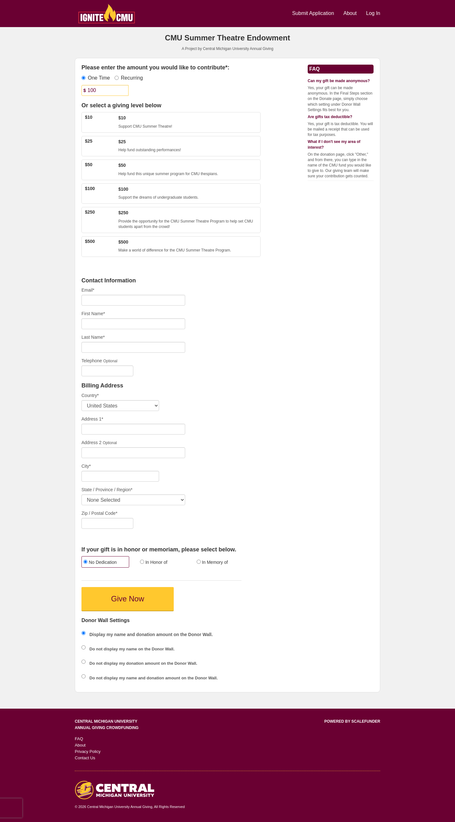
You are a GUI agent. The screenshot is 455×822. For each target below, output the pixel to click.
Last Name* (93, 337)
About (350, 13)
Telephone (91, 360)
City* (86, 466)
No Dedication (100, 562)
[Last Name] (133, 347)
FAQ (79, 738)
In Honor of (153, 562)
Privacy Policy (88, 751)
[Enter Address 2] (133, 452)
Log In (373, 13)
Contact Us (85, 757)
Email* (87, 290)
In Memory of (212, 562)
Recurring (129, 78)
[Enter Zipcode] (107, 523)
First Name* (93, 313)
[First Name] (133, 323)
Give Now (127, 598)
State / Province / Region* (106, 489)
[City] (120, 476)
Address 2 (91, 442)
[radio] (105, 562)
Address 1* (92, 419)
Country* (90, 395)
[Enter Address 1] (133, 429)
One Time (95, 78)
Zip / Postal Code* (99, 513)
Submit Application (313, 13)
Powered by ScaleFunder (352, 721)
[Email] (133, 300)
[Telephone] (107, 370)
